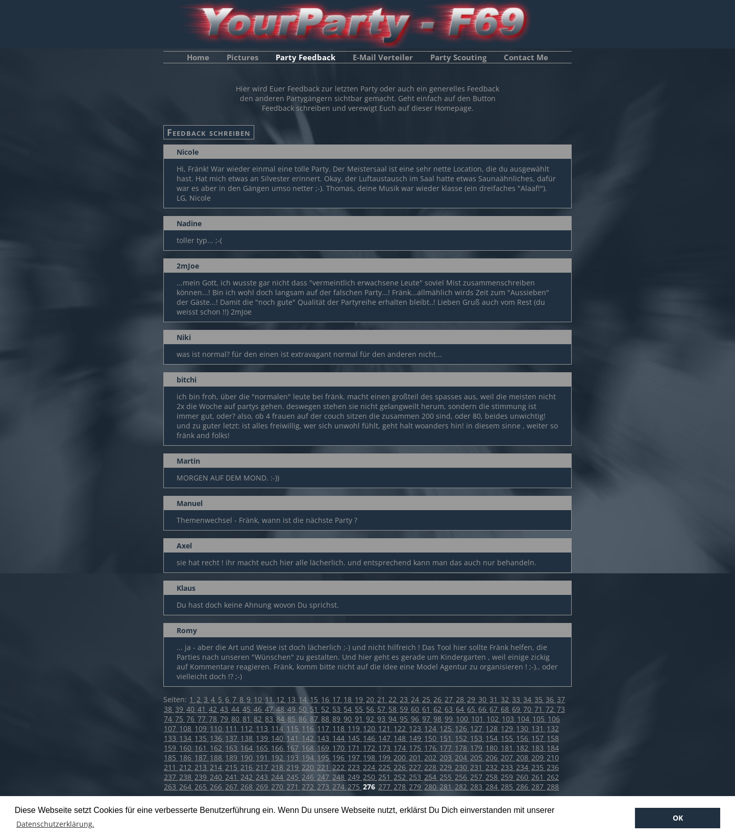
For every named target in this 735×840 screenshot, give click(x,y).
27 (450, 699)
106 (554, 719)
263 (171, 786)
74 (169, 719)
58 (393, 709)
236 (553, 767)
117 (324, 728)
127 (477, 728)
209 (538, 757)
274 (339, 786)
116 (309, 728)
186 (186, 757)
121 (385, 728)
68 (506, 709)
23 (405, 699)
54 (349, 709)
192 (278, 757)
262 (553, 777)
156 (523, 738)
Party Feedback (305, 57)
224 (370, 767)
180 (492, 748)
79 (225, 719)
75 (180, 719)
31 (494, 699)
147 (385, 738)
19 (360, 699)
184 (553, 748)
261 (538, 777)
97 (427, 719)
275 (355, 786)
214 (217, 767)
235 (538, 767)
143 (324, 738)
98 (438, 719)
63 (450, 709)
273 (324, 786)
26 (438, 699)
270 (278, 786)
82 (259, 719)
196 (339, 757)
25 (427, 699)
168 (309, 748)
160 (186, 748)
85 (292, 719)
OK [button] (678, 818)
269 (263, 786)
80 (236, 719)
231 (477, 767)
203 (446, 757)
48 (281, 709)
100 (463, 719)
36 (551, 699)
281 (446, 786)
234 (523, 767)
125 (446, 728)
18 (349, 699)
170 (339, 748)
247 (324, 777)
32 (506, 699)
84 (281, 719)
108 (186, 728)
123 (416, 728)
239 (201, 777)
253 (416, 777)
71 (539, 709)
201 (416, 757)
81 (247, 719)
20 (371, 699)
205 (477, 757)
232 (492, 767)
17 (337, 699)
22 (393, 699)
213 (201, 767)
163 (232, 748)
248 (339, 777)
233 (508, 767)
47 (270, 709)
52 (326, 709)
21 (382, 699)
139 (263, 738)
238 (186, 777)
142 (309, 738)
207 (508, 757)
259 (508, 777)
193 (293, 757)
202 (431, 757)
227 (416, 767)
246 (309, 777)
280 (431, 786)
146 (370, 738)
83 (270, 719)
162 (217, 748)
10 (259, 699)
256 (462, 777)
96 (416, 719)
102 (493, 719)
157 (538, 738)
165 (263, 748)
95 (405, 719)
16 (326, 699)
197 (355, 757)
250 (370, 777)
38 (169, 709)
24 (416, 699)
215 (232, 767)
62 (438, 709)
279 (416, 786)
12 (281, 699)
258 (492, 777)
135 (201, 738)
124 (431, 728)
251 (385, 777)
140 (278, 738)
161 (201, 748)
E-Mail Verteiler (383, 57)
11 (270, 699)
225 (385, 767)
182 (523, 748)
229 (446, 767)
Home (198, 57)
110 (217, 728)
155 (508, 738)
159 (171, 748)
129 (508, 728)
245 (293, 777)
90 (349, 719)
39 (180, 709)
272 (309, 786)
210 (553, 757)
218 (278, 767)
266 (217, 786)
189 (232, 757)
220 (309, 767)
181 (508, 748)
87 (315, 719)
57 (382, 709)
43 (225, 709)
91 (360, 719)
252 (401, 777)
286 (523, 786)
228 (431, 767)
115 (293, 728)
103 (509, 719)
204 (462, 757)
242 (247, 777)
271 (293, 786)
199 (385, 757)
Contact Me (526, 57)
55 (360, 709)
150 (431, 738)
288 (553, 786)
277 (385, 786)
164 (247, 748)
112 (247, 728)
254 (431, 777)
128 (492, 728)
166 (278, 748)
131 (538, 728)
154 (492, 738)
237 (171, 777)
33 (517, 699)
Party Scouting (458, 57)
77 (203, 719)
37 (561, 699)
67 (494, 709)
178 (462, 748)
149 (416, 738)
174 (401, 748)
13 (292, 699)
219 (293, 767)
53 (337, 709)
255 (446, 777)
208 (523, 757)
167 (293, 748)
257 (477, 777)
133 (171, 738)
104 (524, 719)
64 (461, 709)
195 (324, 757)
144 (339, 738)
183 (538, 748)
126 (462, 728)
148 (401, 738)
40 (191, 709)
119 (355, 728)
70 (528, 709)
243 (263, 777)
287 (538, 786)
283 (477, 786)
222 (339, 767)
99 (450, 719)
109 (201, 728)
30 (483, 699)
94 (393, 719)
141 (293, 738)
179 (477, 748)
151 (446, 738)
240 (217, 777)
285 (508, 786)
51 (315, 709)
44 (236, 709)
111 (232, 728)
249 (355, 777)
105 (539, 719)
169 (324, 748)
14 (304, 699)
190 (247, 757)
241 (232, 777)
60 (416, 709)
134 (186, 738)
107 (171, 728)
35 (539, 699)
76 (191, 719)
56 (371, 709)
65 (472, 709)
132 (553, 728)
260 (523, 777)
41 (203, 709)
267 (232, 786)
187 (201, 757)
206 (492, 757)
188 (217, 757)
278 (401, 786)
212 (186, 767)
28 (461, 699)
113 (263, 728)
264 (186, 786)
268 (247, 786)
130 (523, 728)
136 (217, 738)
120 (370, 728)
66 (483, 709)
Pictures (242, 57)
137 (232, 738)
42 (214, 709)
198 (370, 757)
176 (431, 748)
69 (517, 709)
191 (263, 757)
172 (370, 748)
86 (304, 719)
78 (214, 719)
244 (278, 777)
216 (247, 767)
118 (339, 728)
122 (401, 728)
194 (309, 757)
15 (315, 699)
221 (324, 767)
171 (355, 748)
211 (171, 767)
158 (553, 738)
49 (292, 709)
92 (371, 719)
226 (401, 767)
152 (462, 738)
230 (462, 767)
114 (278, 728)
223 (355, 767)
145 (355, 738)
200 (401, 757)
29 (472, 699)
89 (337, 719)
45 (247, 709)
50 (304, 709)
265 (201, 786)
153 (477, 738)
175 (416, 748)
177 (446, 748)
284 (492, 786)
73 (561, 709)
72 (551, 709)
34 (528, 699)
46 (259, 709)
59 (405, 709)
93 (382, 719)
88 (326, 719)
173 (385, 748)
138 (247, 738)
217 (263, 767)
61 (427, 709)
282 (462, 786)
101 (478, 719)
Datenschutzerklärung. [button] (55, 824)
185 (171, 757)
